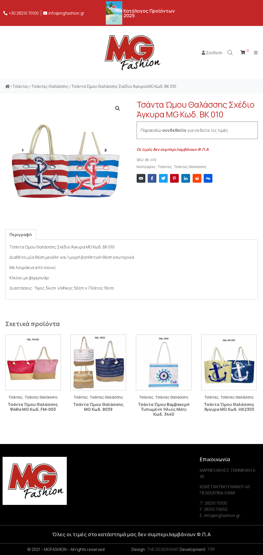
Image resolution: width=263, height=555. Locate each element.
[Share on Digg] (208, 178)
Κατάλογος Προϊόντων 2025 (149, 13)
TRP (211, 549)
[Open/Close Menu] (255, 52)
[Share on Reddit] (197, 178)
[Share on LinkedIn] (185, 178)
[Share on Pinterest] (174, 178)
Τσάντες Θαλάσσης (190, 166)
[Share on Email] (141, 178)
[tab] (20, 234)
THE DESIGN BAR (162, 549)
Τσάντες (164, 166)
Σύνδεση (212, 52)
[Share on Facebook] (152, 178)
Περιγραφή (21, 234)
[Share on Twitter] (163, 178)
